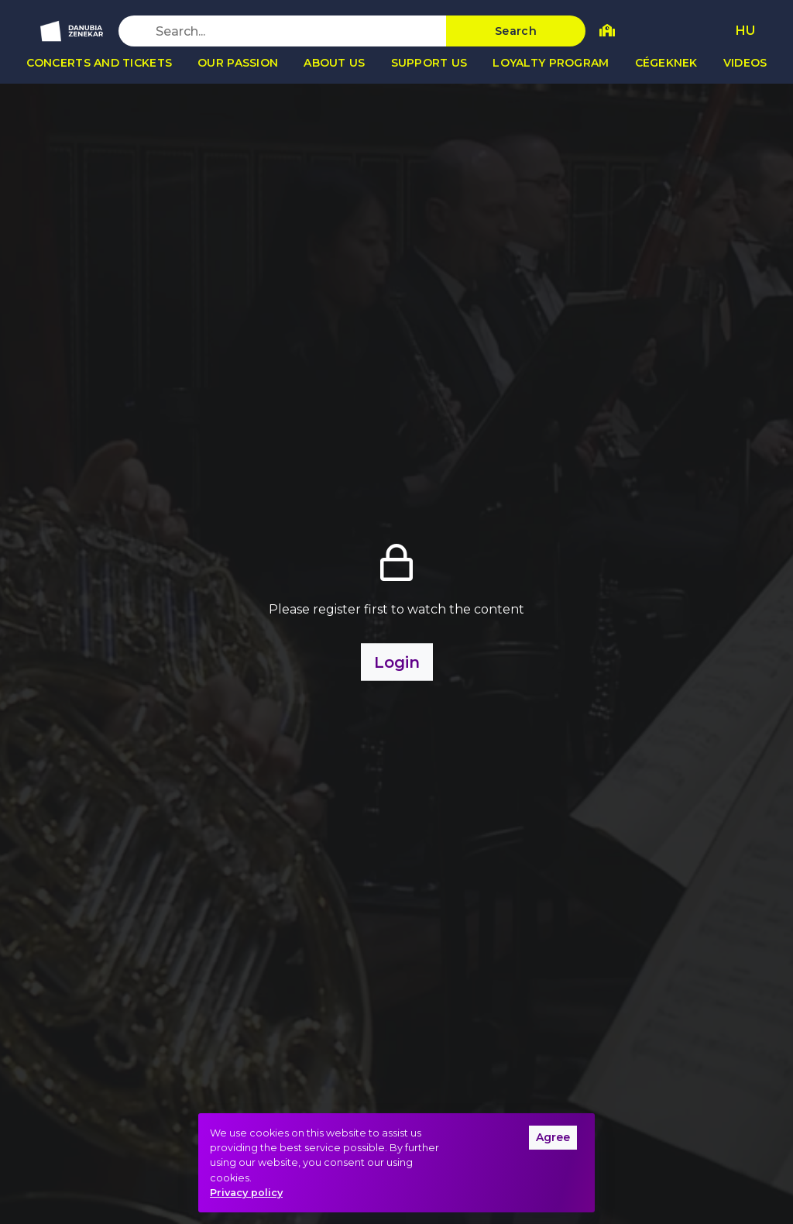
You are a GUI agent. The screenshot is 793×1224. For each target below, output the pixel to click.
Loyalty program (551, 63)
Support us (429, 63)
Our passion (237, 63)
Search (516, 31)
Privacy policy (246, 1192)
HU (745, 30)
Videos (745, 63)
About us (334, 63)
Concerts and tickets (99, 63)
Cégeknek (666, 63)
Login (397, 662)
